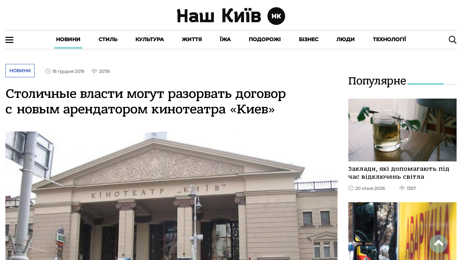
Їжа (225, 39)
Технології (389, 39)
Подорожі (265, 39)
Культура (149, 39)
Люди (345, 39)
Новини (68, 39)
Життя (192, 39)
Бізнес (308, 39)
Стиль (108, 39)
